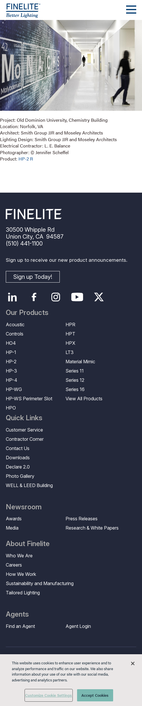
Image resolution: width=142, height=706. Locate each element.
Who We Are (19, 555)
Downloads (18, 457)
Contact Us (17, 448)
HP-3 (11, 371)
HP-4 (11, 380)
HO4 (11, 343)
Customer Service (24, 430)
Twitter (98, 297)
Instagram (55, 297)
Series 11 (75, 371)
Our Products (27, 313)
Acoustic (15, 324)
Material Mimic (80, 361)
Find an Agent (20, 626)
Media (12, 528)
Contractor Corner (25, 439)
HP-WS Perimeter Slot (29, 398)
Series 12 (75, 380)
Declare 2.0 (18, 467)
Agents (17, 614)
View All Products (84, 398)
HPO (11, 408)
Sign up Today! (32, 276)
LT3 (70, 352)
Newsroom (24, 507)
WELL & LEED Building (29, 485)
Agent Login (78, 626)
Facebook (33, 297)
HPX (70, 343)
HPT (70, 334)
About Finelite (28, 544)
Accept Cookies (95, 695)
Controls (14, 334)
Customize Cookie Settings (48, 695)
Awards (14, 518)
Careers (14, 565)
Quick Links (24, 418)
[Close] (132, 663)
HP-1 (11, 352)
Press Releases (82, 518)
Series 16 (75, 389)
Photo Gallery (20, 476)
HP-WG (14, 389)
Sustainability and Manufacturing (40, 583)
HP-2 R (25, 158)
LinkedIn (12, 297)
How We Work (21, 574)
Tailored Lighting (23, 593)
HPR (70, 324)
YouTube (77, 297)
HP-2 (11, 361)
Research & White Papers (92, 528)
